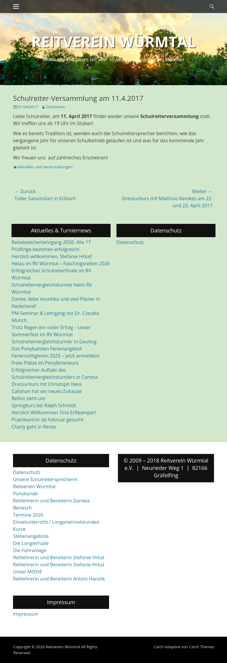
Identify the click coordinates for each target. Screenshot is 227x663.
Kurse (19, 529)
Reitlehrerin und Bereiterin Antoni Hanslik (59, 578)
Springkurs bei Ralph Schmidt (44, 405)
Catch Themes (201, 646)
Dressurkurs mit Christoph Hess (47, 384)
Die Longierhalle (31, 543)
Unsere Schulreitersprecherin (45, 479)
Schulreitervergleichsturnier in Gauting (54, 341)
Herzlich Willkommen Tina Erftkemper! (54, 412)
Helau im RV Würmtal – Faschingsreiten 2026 (61, 263)
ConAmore (55, 106)
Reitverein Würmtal (113, 42)
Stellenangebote (31, 536)
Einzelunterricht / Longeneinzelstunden (56, 522)
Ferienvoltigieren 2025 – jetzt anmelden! (56, 355)
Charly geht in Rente (34, 426)
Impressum (25, 614)
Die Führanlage (29, 550)
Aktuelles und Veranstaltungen (45, 166)
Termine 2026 (28, 515)
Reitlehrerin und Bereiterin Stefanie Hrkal (58, 557)
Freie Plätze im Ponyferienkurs (45, 363)
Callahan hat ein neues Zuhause (47, 391)
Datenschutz (130, 242)
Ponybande (25, 493)
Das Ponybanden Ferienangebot (47, 348)
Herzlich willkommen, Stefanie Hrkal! (52, 256)
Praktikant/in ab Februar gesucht (48, 419)
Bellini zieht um (28, 398)
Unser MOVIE (27, 571)
